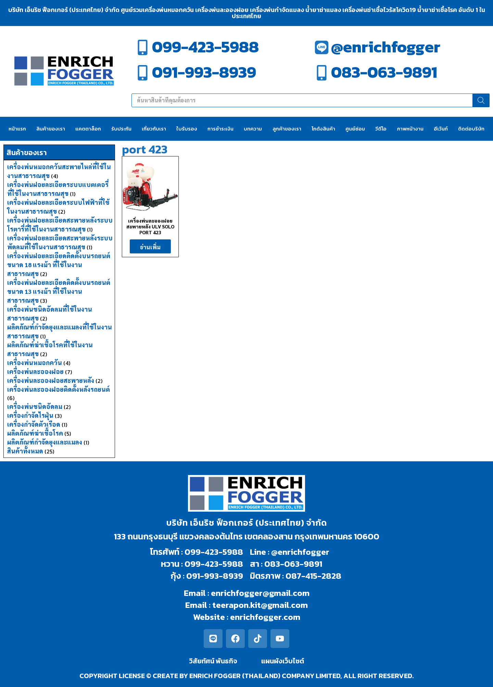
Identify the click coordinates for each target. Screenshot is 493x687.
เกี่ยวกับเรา (154, 129)
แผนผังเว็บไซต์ (282, 661)
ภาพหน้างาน (410, 129)
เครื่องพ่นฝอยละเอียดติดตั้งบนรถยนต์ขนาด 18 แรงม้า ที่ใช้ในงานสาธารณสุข (58, 264)
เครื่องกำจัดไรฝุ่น (30, 415)
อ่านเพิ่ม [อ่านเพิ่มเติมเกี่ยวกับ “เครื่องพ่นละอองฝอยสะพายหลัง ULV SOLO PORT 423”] (150, 247)
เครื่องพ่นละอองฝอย (35, 371)
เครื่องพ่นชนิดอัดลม (34, 406)
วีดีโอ (381, 129)
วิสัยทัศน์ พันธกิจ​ (213, 661)
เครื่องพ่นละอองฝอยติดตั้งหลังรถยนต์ (58, 389)
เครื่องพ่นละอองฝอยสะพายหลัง (50, 380)
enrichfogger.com (265, 616)
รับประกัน (121, 129)
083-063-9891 (384, 72)
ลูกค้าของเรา (287, 129)
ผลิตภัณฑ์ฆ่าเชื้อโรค (35, 433)
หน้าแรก (17, 129)
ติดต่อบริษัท (471, 129)
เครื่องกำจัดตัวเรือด (33, 424)
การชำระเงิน (220, 129)
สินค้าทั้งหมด (25, 451)
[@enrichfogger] (321, 47)
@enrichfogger (385, 47)
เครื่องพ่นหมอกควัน (34, 362)
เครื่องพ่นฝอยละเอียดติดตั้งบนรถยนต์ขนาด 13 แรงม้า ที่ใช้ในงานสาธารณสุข (58, 291)
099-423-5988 (205, 47)
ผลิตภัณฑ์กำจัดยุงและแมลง (44, 442)
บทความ (253, 129)
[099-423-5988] (142, 47)
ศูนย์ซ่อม (355, 129)
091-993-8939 (204, 72)
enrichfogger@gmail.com (260, 592)
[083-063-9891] (321, 72)
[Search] (481, 100)
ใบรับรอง (186, 129)
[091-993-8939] (142, 72)
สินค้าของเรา (50, 129)
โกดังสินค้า (323, 129)
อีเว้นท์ (441, 129)
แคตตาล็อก (88, 129)
